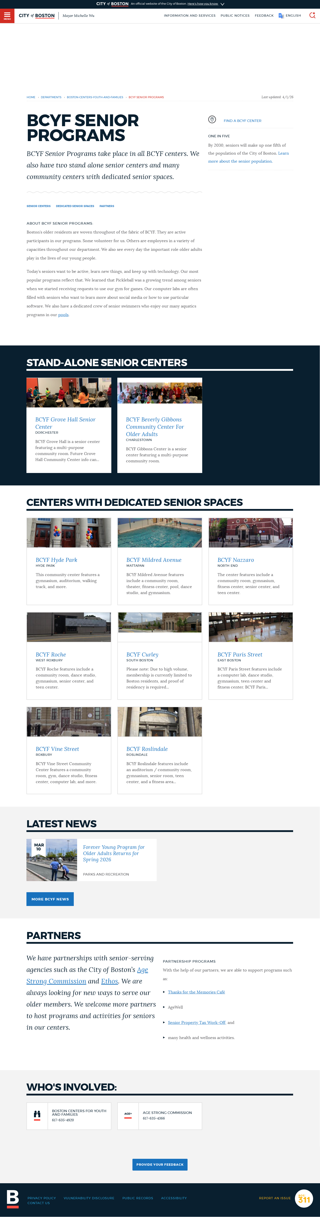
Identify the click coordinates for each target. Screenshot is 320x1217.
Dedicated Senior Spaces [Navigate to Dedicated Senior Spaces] (75, 206)
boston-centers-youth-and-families (95, 97)
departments (51, 97)
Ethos (109, 981)
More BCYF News (50, 899)
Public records (137, 1198)
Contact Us (39, 1203)
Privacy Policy (42, 1198)
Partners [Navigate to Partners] (107, 206)
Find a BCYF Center (243, 121)
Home (31, 97)
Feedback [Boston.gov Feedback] (264, 15)
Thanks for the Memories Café (196, 992)
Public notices (235, 15)
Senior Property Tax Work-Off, (197, 1023)
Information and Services (190, 15)
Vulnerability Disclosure (89, 1198)
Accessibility (174, 1198)
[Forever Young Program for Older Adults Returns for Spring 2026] (91, 860)
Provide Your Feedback (160, 1164)
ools (64, 315)
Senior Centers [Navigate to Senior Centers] (39, 206)
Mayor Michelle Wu (78, 16)
